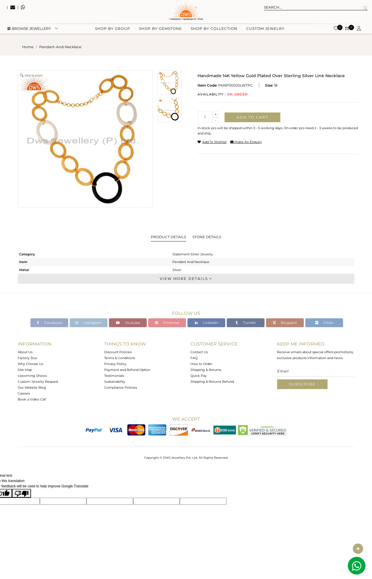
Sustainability (114, 381)
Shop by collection (214, 29)
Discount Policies (118, 352)
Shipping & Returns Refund (212, 381)
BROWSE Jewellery (29, 29)
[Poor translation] (21, 493)
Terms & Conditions (119, 358)
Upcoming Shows (32, 376)
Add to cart (252, 117)
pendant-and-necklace (60, 47)
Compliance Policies (120, 387)
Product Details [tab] (168, 237)
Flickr (324, 322)
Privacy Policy (115, 364)
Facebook (49, 322)
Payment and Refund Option (127, 370)
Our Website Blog (32, 387)
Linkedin (206, 322)
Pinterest (167, 322)
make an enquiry (246, 142)
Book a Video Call (32, 399)
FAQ (194, 358)
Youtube (128, 322)
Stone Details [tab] (206, 237)
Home (27, 47)
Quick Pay (198, 376)
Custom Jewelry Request (38, 381)
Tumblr (246, 322)
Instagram (88, 322)
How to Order (201, 364)
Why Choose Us (30, 364)
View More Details (186, 278)
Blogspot (285, 322)
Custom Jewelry (265, 29)
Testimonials (114, 376)
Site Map (25, 370)
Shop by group (112, 29)
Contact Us (199, 352)
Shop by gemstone (160, 29)
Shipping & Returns (205, 370)
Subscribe (302, 384)
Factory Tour (27, 358)
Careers (24, 393)
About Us (25, 352)
